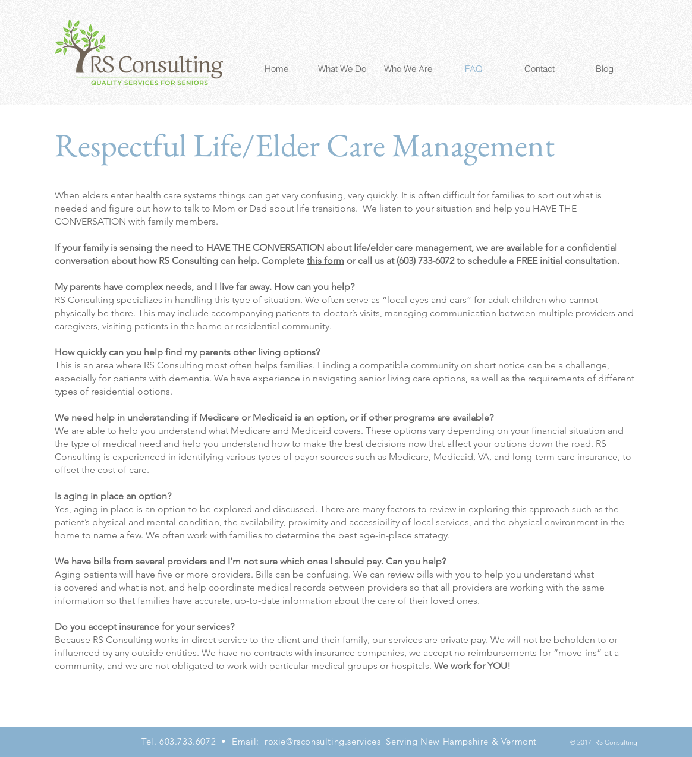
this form (325, 260)
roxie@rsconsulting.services (322, 741)
